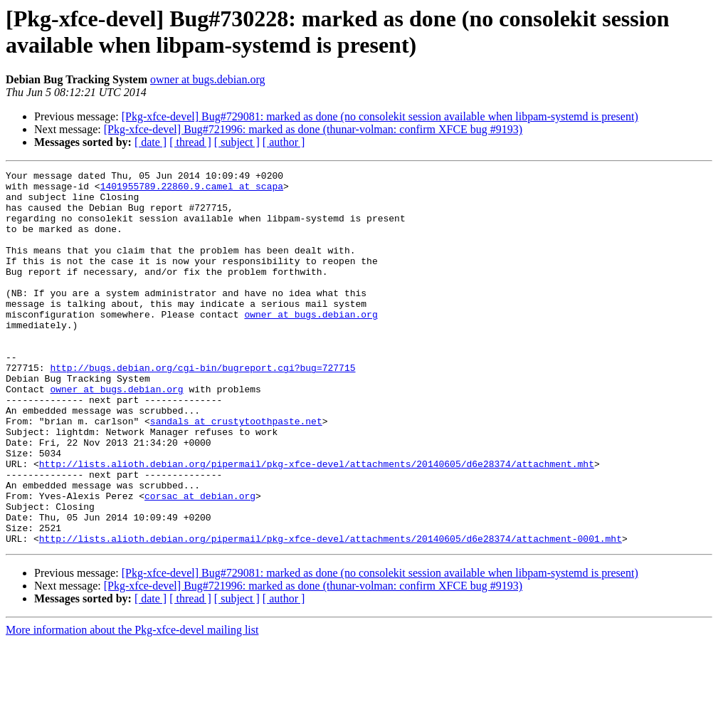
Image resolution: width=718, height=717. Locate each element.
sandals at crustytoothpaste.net (236, 472)
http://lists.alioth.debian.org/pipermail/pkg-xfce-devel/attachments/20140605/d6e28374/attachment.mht (316, 523)
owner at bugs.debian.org (207, 79)
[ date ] (150, 142)
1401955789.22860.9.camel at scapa (191, 190)
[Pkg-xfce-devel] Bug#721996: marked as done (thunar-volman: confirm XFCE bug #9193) (313, 129)
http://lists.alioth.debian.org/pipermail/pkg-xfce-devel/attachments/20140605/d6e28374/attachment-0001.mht (330, 613)
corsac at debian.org (199, 561)
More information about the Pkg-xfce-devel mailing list (132, 704)
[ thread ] (190, 142)
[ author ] (284, 142)
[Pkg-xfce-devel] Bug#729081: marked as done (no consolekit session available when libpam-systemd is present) (380, 116)
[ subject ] (237, 142)
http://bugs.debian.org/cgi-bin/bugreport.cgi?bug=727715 (202, 408)
